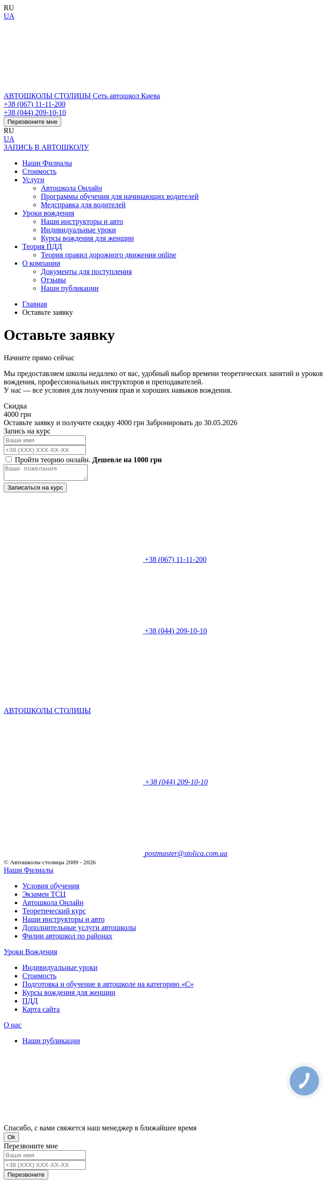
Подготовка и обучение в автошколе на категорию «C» (108, 987)
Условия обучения (50, 889)
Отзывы (53, 280)
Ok (11, 1139)
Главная (34, 304)
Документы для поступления (86, 271)
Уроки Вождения (30, 954)
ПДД (30, 1003)
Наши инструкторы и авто (82, 221)
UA (9, 16)
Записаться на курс (35, 490)
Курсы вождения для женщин (87, 238)
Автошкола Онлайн (71, 188)
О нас (12, 1028)
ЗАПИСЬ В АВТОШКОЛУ (46, 147)
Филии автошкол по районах (67, 939)
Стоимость (39, 171)
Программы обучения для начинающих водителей (120, 196)
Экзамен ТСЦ (43, 897)
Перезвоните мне (32, 121)
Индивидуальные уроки (78, 230)
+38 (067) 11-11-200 (34, 104)
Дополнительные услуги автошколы (79, 930)
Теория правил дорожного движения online (108, 255)
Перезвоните (26, 1177)
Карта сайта (41, 1012)
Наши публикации (70, 288)
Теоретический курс (54, 914)
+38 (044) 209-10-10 (35, 112)
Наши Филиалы (47, 163)
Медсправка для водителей (83, 205)
